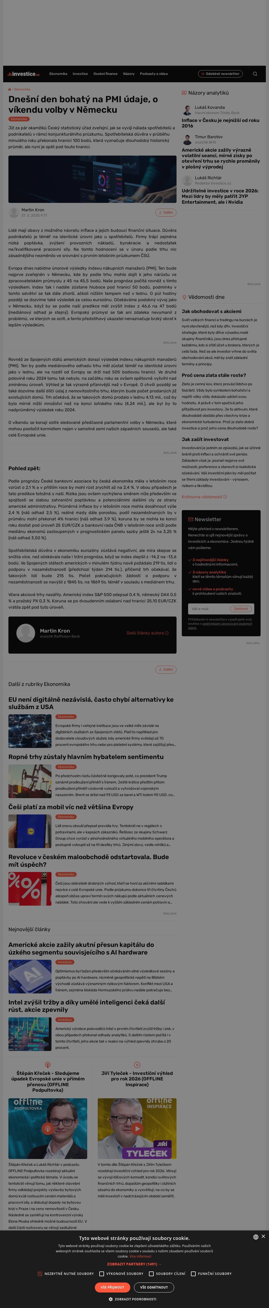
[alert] (134, 654)
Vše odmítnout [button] (154, 1287)
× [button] (263, 1237)
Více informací (140, 1256)
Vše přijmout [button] (112, 1287)
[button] (134, 1264)
